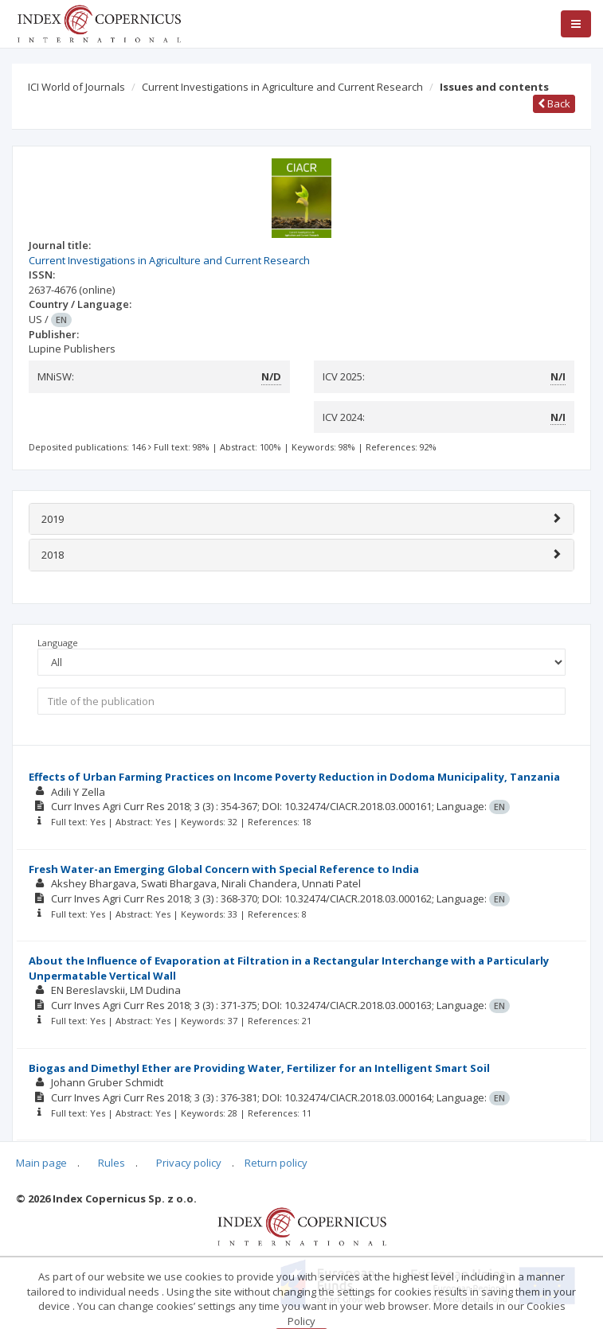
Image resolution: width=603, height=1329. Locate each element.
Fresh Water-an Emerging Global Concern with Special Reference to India (224, 869)
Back (554, 103)
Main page (41, 1163)
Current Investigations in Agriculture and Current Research (282, 87)
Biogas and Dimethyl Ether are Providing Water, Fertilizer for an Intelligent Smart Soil (259, 1068)
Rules (111, 1163)
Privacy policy (188, 1163)
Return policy (276, 1163)
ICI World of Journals (76, 87)
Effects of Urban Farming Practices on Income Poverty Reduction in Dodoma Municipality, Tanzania (294, 777)
